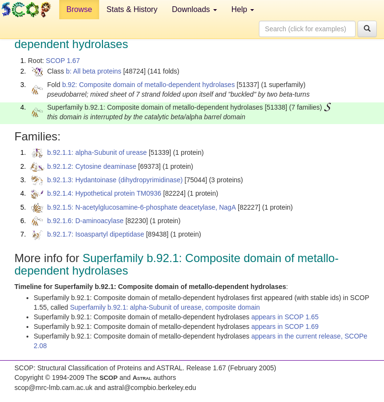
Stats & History (131, 9)
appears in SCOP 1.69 (285, 326)
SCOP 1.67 (63, 60)
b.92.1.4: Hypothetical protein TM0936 (104, 193)
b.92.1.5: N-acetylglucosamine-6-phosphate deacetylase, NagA (141, 207)
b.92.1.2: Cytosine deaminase (91, 166)
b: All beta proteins (93, 71)
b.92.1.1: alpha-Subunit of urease (97, 152)
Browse (79, 9)
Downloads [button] (194, 9)
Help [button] (242, 9)
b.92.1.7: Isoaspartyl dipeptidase (95, 234)
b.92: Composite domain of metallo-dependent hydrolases (148, 84)
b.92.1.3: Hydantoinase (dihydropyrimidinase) (115, 180)
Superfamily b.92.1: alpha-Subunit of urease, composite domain (165, 307)
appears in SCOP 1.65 (285, 317)
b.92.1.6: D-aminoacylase (85, 221)
